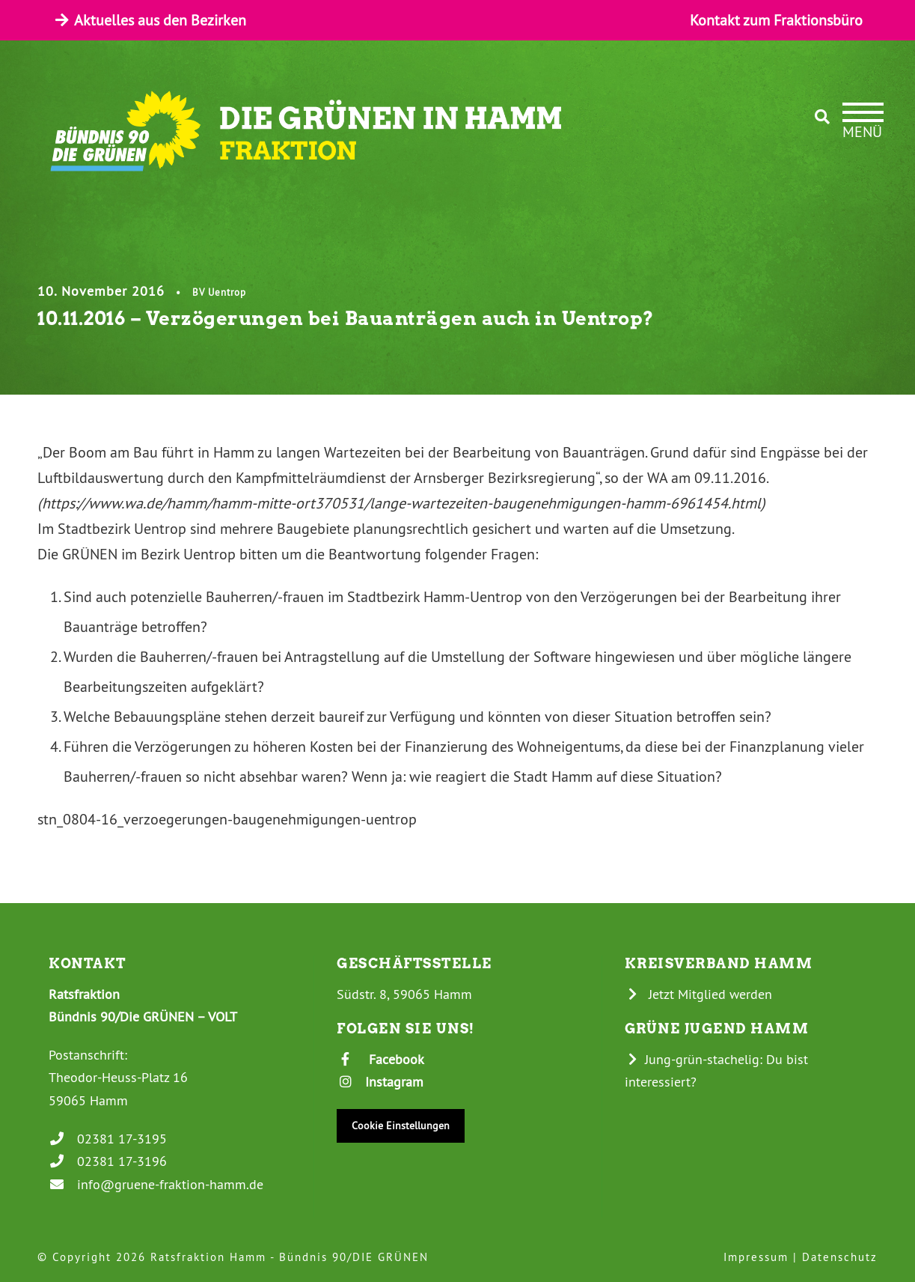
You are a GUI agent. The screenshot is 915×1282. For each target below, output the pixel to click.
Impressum (756, 1257)
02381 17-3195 (108, 1138)
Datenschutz (840, 1257)
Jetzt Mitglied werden (699, 994)
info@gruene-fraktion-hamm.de (156, 1184)
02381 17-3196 (108, 1161)
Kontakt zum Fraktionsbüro (776, 19)
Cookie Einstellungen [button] (401, 1125)
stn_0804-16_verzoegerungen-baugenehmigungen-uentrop (227, 818)
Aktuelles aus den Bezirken (149, 19)
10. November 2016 (101, 291)
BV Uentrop (219, 292)
